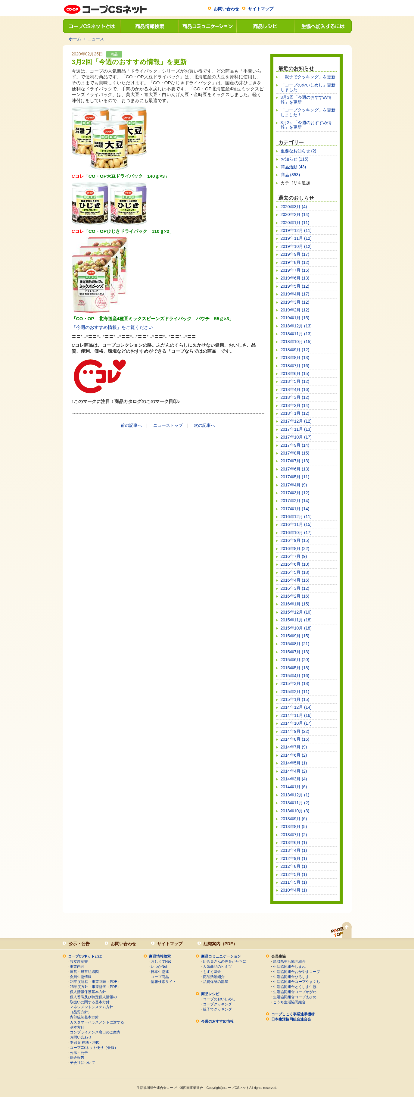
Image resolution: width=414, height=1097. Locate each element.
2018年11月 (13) (296, 333)
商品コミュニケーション (207, 26)
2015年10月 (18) (296, 628)
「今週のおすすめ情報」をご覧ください (112, 327)
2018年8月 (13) (295, 357)
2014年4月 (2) (294, 771)
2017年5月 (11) (295, 476)
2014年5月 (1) (294, 763)
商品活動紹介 (214, 977)
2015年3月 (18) (295, 683)
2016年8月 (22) (295, 548)
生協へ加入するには (323, 26)
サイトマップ (260, 8)
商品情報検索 (149, 26)
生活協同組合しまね (289, 966)
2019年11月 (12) (296, 238)
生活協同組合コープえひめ (294, 997)
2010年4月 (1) (294, 890)
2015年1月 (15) (295, 699)
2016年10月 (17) (296, 532)
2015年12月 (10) (296, 612)
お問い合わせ (226, 8)
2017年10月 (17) (296, 437)
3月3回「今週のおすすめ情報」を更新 (306, 99)
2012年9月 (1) (294, 858)
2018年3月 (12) (295, 397)
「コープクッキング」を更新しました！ (308, 112)
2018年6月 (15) (295, 373)
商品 (114, 54)
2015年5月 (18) (295, 667)
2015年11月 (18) (296, 619)
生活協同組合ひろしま (291, 977)
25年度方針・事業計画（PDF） (95, 987)
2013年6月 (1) (294, 842)
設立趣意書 (79, 961)
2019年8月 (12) (295, 262)
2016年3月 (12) (295, 588)
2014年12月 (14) (296, 707)
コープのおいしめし (219, 999)
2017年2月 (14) (295, 500)
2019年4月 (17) (295, 294)
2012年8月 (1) (294, 866)
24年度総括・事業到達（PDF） (95, 982)
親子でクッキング (217, 1009)
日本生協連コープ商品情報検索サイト (163, 977)
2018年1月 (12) (295, 413)
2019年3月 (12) (295, 302)
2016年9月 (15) (295, 540)
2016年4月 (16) (295, 580)
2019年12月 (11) (296, 230)
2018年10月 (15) (296, 341)
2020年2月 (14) (295, 214)
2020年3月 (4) (294, 206)
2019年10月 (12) (296, 246)
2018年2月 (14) (295, 405)
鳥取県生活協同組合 (289, 961)
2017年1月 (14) (295, 508)
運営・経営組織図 (84, 972)
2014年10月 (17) (296, 723)
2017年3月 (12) (295, 492)
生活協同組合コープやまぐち (296, 982)
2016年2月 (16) (295, 596)
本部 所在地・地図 (85, 1042)
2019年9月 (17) (295, 254)
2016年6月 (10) (295, 564)
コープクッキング (217, 1004)
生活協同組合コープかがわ (294, 992)
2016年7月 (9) (294, 556)
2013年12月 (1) (295, 794)
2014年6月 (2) (294, 755)
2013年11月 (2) (295, 802)
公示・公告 (79, 943)
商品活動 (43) (293, 166)
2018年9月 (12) (295, 349)
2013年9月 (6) (294, 818)
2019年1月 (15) (295, 317)
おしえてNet (161, 961)
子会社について (82, 1063)
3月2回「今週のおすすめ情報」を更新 (306, 125)
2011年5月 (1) (294, 882)
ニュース (95, 38)
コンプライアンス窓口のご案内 (95, 1032)
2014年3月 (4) (294, 779)
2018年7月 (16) (295, 365)
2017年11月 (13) (296, 429)
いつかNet (159, 966)
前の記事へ (131, 425)
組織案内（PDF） (220, 943)
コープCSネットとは (91, 26)
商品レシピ (265, 26)
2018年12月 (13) (296, 325)
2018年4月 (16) (295, 389)
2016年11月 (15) (296, 524)
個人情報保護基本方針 (88, 992)
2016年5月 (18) (295, 572)
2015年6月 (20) (295, 659)
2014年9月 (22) (295, 731)
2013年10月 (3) (295, 810)
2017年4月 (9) (294, 485)
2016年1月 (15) (295, 604)
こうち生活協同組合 (289, 1002)
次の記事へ (204, 425)
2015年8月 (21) (295, 643)
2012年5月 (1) (294, 874)
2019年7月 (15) (295, 270)
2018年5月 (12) (295, 381)
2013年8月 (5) (294, 826)
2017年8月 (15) (295, 453)
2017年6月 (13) (295, 469)
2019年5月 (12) (295, 286)
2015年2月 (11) (295, 691)
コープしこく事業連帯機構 (293, 1014)
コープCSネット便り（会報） (94, 1047)
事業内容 (77, 966)
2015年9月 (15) (295, 635)
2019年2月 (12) (295, 310)
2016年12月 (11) (296, 516)
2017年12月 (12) (296, 421)
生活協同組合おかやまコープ (296, 972)
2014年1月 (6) (294, 786)
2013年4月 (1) (294, 850)
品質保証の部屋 (215, 982)
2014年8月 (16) (295, 739)
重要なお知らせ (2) (298, 150)
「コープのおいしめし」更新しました (308, 87)
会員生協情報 (81, 977)
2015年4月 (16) (295, 675)
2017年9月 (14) (295, 445)
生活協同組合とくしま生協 (294, 987)
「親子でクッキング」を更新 (308, 76)
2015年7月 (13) (295, 651)
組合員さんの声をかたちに (224, 961)
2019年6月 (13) (295, 278)
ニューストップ (168, 425)
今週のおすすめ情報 (217, 1021)
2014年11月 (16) (296, 715)
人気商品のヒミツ (217, 966)
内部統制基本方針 (84, 1017)
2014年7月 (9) (294, 747)
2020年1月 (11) (295, 222)
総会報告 (77, 1057)
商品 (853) (290, 174)
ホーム (75, 38)
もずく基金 (212, 972)
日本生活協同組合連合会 (291, 1019)
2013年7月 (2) (294, 834)
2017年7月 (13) (295, 460)
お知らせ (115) (295, 159)
